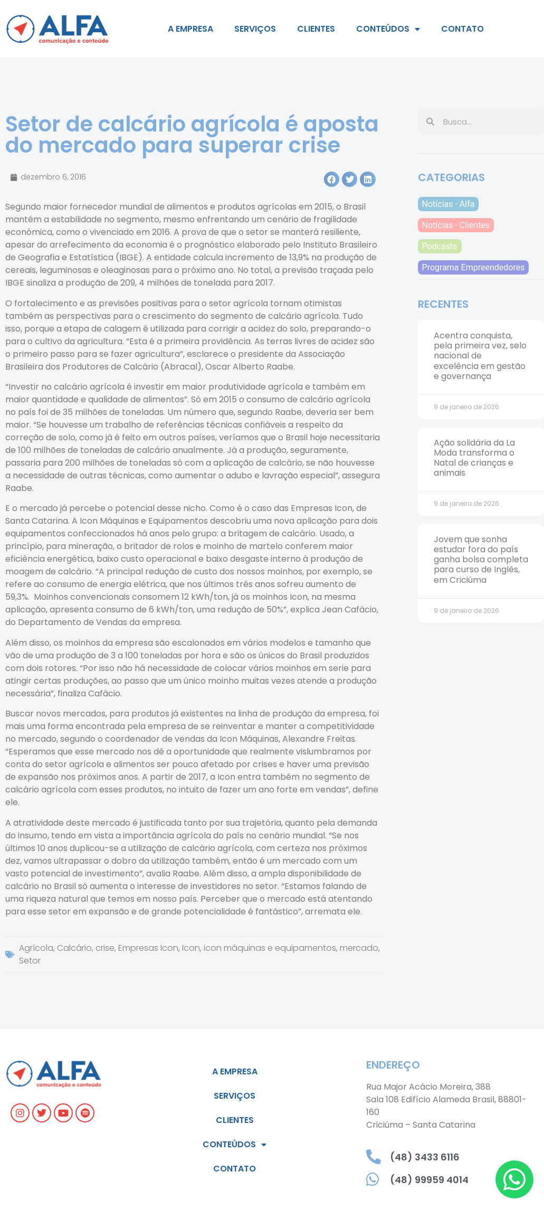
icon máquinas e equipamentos (270, 948)
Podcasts (439, 246)
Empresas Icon (148, 948)
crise (105, 948)
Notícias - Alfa (448, 204)
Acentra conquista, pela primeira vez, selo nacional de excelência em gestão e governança (480, 355)
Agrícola (36, 948)
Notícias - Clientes (456, 225)
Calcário (74, 948)
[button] (331, 179)
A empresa (190, 29)
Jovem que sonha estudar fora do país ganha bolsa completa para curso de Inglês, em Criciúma (481, 559)
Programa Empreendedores (473, 267)
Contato (462, 29)
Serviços (255, 29)
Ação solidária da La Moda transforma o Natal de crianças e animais (474, 458)
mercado (359, 948)
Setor (30, 961)
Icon (191, 948)
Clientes (316, 29)
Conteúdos (388, 29)
